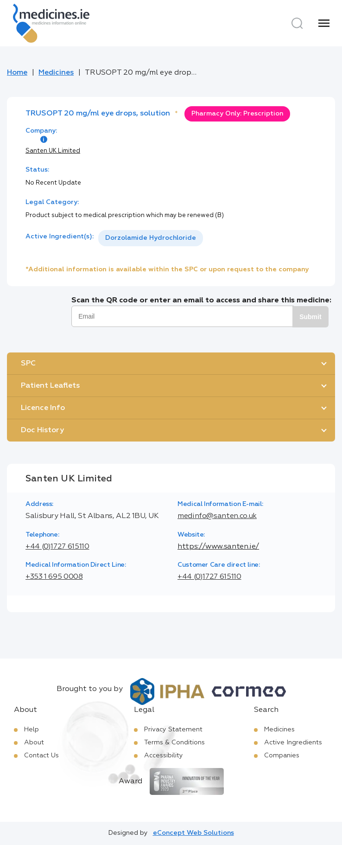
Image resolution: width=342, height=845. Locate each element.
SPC (28, 363)
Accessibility (163, 755)
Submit (310, 316)
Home (17, 73)
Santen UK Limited (52, 151)
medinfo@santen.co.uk (217, 516)
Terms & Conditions (174, 742)
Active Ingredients (293, 742)
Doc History (42, 430)
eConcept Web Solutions (193, 833)
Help (31, 729)
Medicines (56, 73)
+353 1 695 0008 (54, 577)
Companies (281, 755)
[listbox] (150, 238)
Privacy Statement (173, 729)
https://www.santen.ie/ (218, 547)
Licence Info (43, 408)
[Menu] (324, 23)
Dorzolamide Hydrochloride (150, 238)
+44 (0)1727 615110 (57, 547)
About (34, 742)
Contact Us (41, 755)
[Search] (297, 23)
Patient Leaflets (50, 386)
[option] (150, 238)
